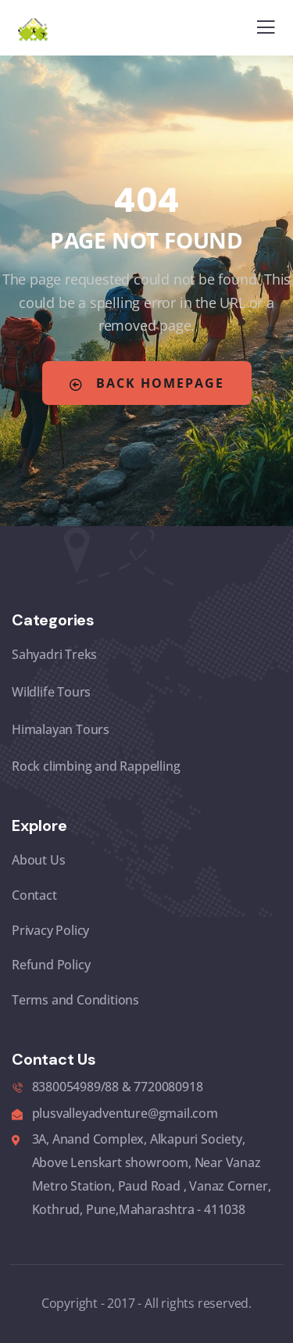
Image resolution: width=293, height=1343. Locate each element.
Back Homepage (147, 383)
